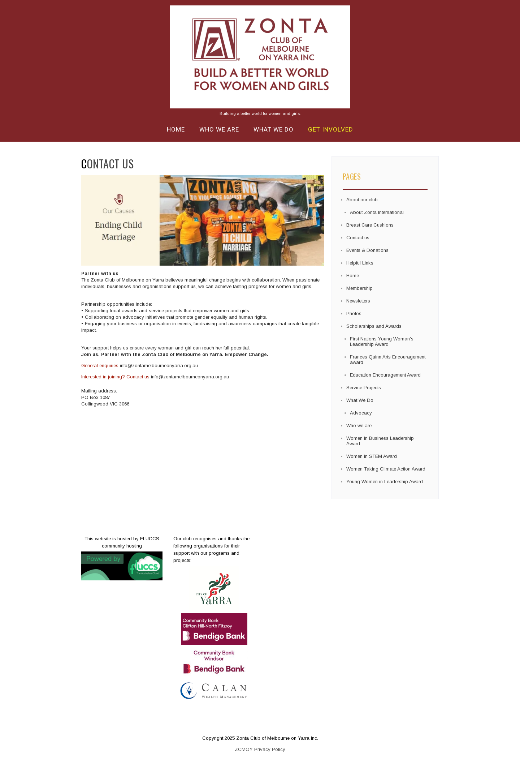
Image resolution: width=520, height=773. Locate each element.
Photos (353, 313)
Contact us (357, 237)
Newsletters (358, 301)
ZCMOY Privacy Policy (260, 749)
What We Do (274, 129)
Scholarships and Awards (374, 326)
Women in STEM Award (371, 456)
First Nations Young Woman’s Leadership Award (381, 341)
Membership (359, 288)
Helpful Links (359, 263)
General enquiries (99, 365)
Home (176, 129)
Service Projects (363, 387)
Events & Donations (367, 250)
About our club (362, 199)
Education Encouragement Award (385, 375)
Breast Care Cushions (370, 225)
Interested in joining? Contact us (115, 376)
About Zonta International (377, 212)
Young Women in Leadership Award (384, 481)
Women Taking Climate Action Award (385, 469)
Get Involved (330, 129)
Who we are (219, 129)
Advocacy (361, 413)
